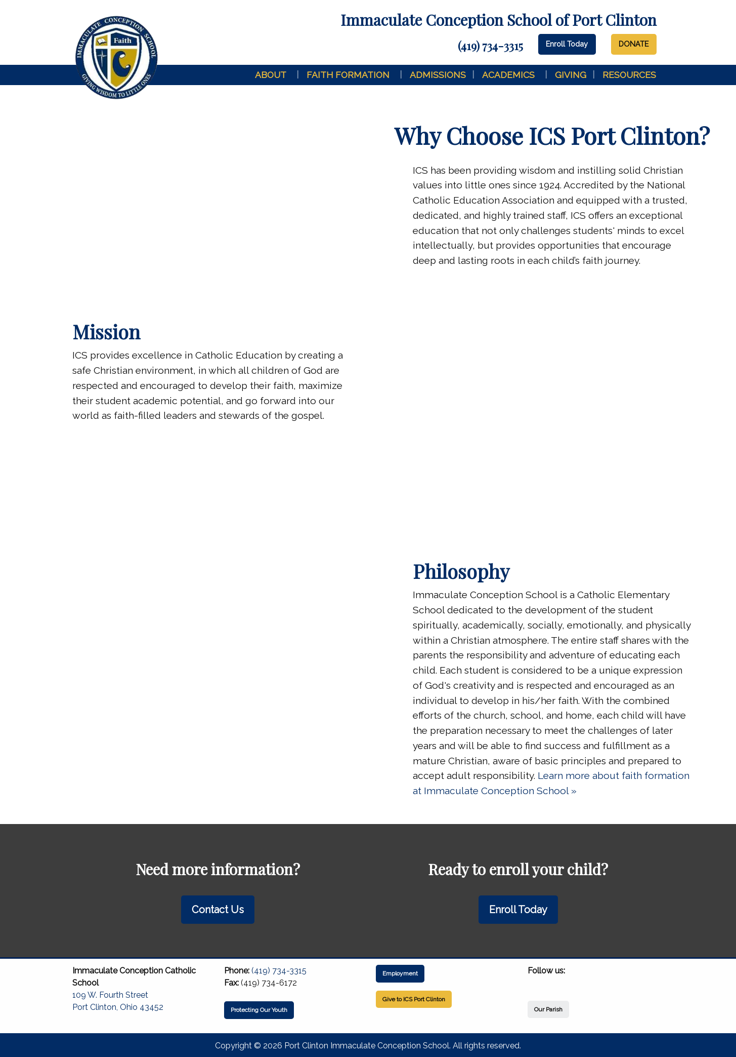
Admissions (438, 74)
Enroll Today (567, 44)
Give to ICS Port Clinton (413, 999)
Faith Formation (348, 74)
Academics (508, 74)
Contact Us (218, 910)
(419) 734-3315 (490, 45)
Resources (629, 74)
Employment (400, 973)
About (270, 74)
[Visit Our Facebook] (536, 982)
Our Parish (548, 1009)
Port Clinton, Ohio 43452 (117, 1007)
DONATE (633, 44)
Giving (570, 74)
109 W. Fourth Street (110, 995)
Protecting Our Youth (259, 1009)
